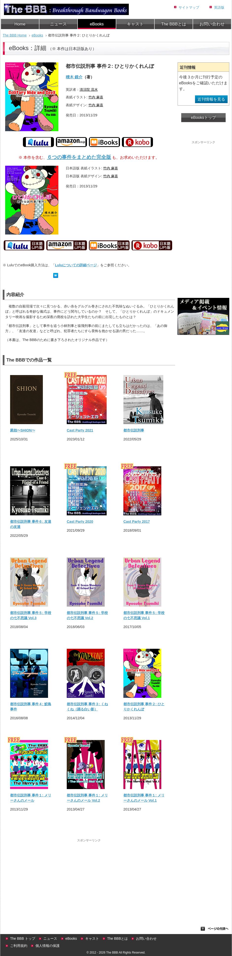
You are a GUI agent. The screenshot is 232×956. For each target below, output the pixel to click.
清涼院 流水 (89, 89)
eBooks (97, 24)
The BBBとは (173, 24)
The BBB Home (15, 35)
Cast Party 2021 (80, 430)
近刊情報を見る (211, 99)
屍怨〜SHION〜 (22, 430)
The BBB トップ (22, 938)
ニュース (58, 24)
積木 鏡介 (74, 77)
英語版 (219, 7)
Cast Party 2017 (136, 521)
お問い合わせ (212, 24)
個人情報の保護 (47, 946)
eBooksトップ (203, 117)
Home (20, 24)
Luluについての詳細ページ (76, 265)
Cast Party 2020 (80, 521)
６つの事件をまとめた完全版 (79, 157)
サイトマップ (189, 7)
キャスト (135, 24)
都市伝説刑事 (133, 430)
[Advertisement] (89, 877)
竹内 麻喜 (95, 97)
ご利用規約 (18, 946)
